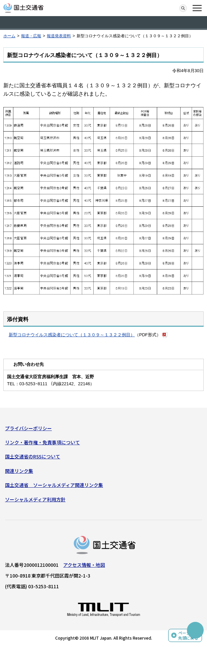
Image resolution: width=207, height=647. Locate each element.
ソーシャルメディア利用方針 (35, 499)
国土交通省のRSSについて (32, 456)
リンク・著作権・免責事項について (42, 442)
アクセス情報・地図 (84, 564)
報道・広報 (31, 36)
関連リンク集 (19, 470)
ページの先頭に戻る (188, 635)
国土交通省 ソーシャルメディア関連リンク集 (54, 485)
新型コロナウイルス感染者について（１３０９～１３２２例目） (72, 334)
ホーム (9, 36)
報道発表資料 (59, 36)
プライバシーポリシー (28, 428)
